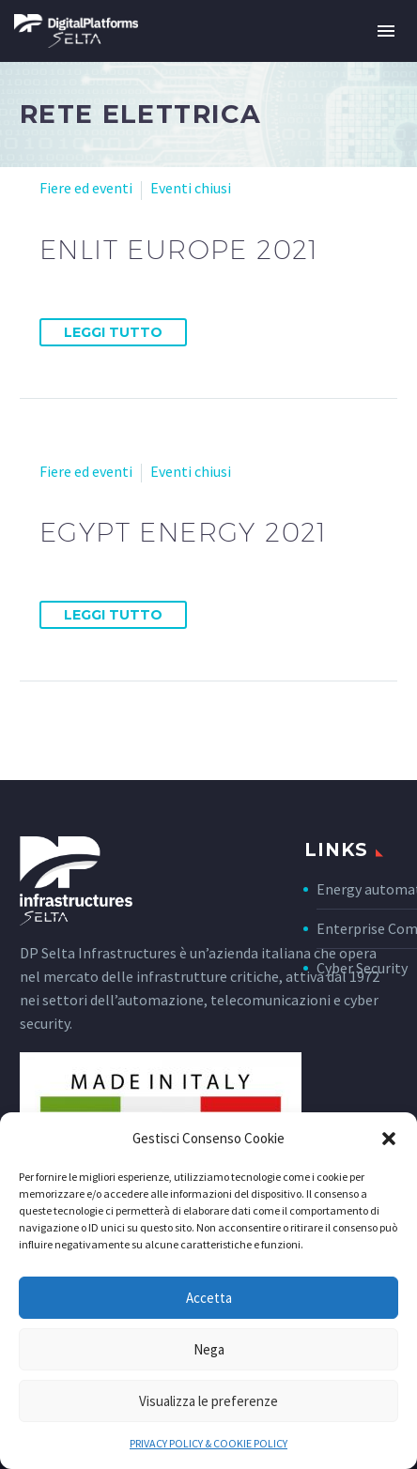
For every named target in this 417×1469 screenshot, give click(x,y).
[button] (388, 1138)
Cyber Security (362, 967)
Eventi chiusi (190, 187)
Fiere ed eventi (85, 187)
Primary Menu (386, 31)
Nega (208, 1349)
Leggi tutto (113, 332)
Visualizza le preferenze (208, 1401)
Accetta (209, 1298)
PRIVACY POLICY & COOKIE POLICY (208, 1443)
